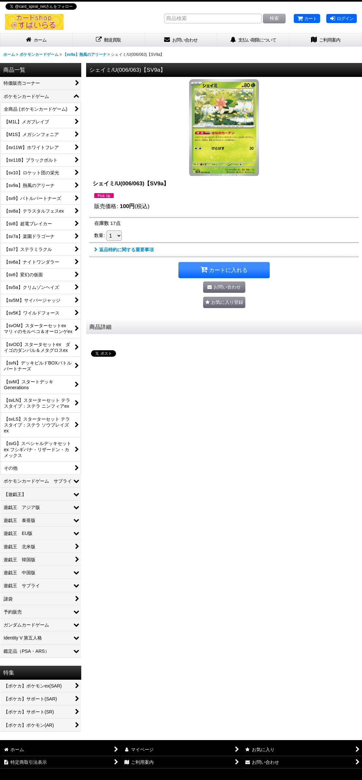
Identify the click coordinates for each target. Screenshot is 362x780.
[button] (224, 302)
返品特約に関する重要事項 (124, 249)
